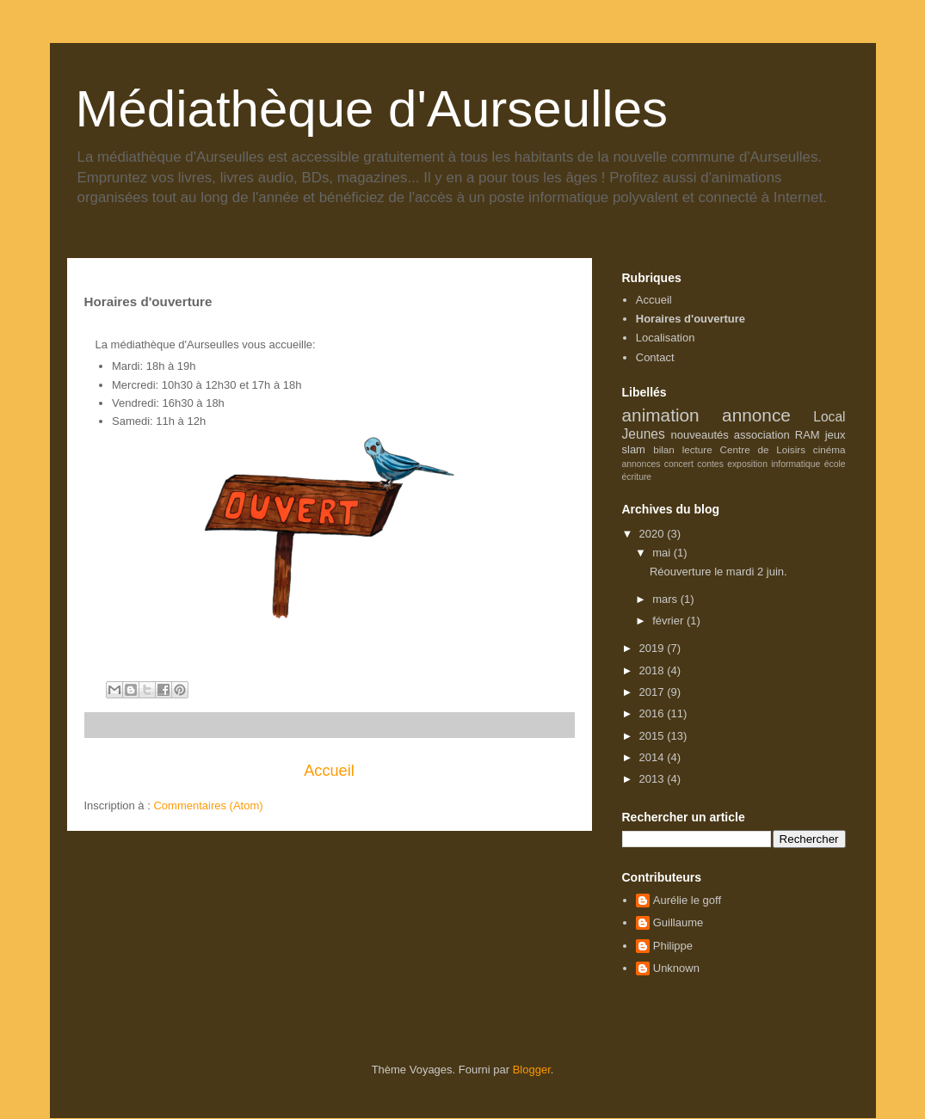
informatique (795, 464)
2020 (653, 533)
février (669, 620)
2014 (653, 757)
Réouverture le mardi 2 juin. (718, 571)
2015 (653, 735)
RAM (807, 434)
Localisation (665, 337)
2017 (653, 692)
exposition (747, 464)
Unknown (676, 968)
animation (661, 415)
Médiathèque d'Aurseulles (372, 109)
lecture (697, 449)
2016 (653, 713)
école (835, 464)
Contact (655, 357)
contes (710, 464)
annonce (756, 415)
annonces (641, 464)
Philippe (673, 945)
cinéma (829, 449)
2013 (653, 778)
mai (663, 552)
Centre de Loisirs (762, 449)
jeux (835, 434)
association (762, 434)
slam (633, 449)
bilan (664, 449)
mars (666, 599)
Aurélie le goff (687, 900)
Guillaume (678, 922)
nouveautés (700, 434)
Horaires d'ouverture (690, 318)
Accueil (329, 770)
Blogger (532, 1069)
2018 (653, 670)
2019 (653, 648)
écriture (637, 477)
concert (679, 464)
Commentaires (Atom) (207, 805)
